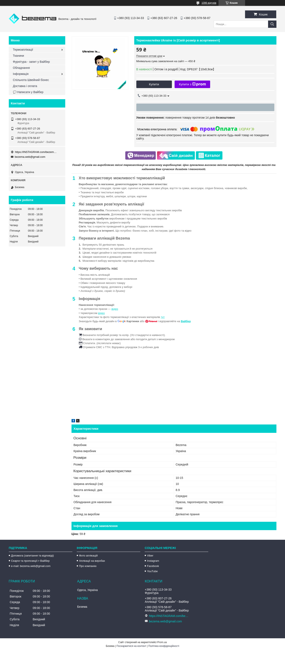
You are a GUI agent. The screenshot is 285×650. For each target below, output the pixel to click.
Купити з (192, 84)
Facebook (153, 566)
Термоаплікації (23, 49)
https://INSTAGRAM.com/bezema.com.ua (36, 152)
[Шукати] (272, 24)
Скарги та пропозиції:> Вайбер (30, 560)
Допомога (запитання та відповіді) (32, 555)
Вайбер (186, 321)
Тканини (18, 55)
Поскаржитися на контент (131, 646)
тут (163, 317)
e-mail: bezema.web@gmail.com (31, 566)
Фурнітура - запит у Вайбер (31, 61)
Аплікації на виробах (92, 560)
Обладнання (21, 67)
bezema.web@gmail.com (30, 156)
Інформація (21, 74)
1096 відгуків (209, 2)
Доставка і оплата (25, 86)
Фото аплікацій (88, 555)
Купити (154, 84)
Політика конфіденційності (163, 646)
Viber (150, 555)
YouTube (152, 571)
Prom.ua (162, 642)
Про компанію (88, 566)
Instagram (153, 560)
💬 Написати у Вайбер (28, 92)
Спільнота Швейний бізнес (31, 80)
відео (114, 308)
